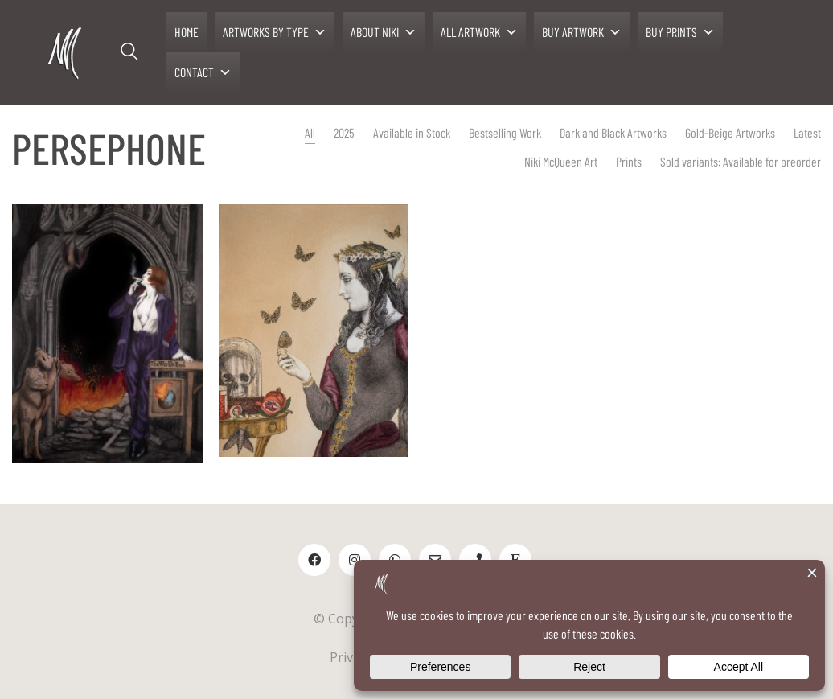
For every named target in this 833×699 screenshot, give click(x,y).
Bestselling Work (505, 132)
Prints (629, 161)
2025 (344, 132)
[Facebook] (314, 560)
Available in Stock (411, 132)
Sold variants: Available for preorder (740, 161)
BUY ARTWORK (582, 32)
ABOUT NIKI (383, 32)
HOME (186, 31)
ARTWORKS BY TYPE (274, 32)
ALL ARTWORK (479, 32)
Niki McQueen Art (560, 161)
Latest (807, 132)
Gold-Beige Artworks (730, 132)
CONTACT (203, 72)
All (310, 132)
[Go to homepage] (66, 53)
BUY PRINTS (680, 32)
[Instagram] (355, 560)
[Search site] (129, 54)
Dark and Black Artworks (613, 132)
